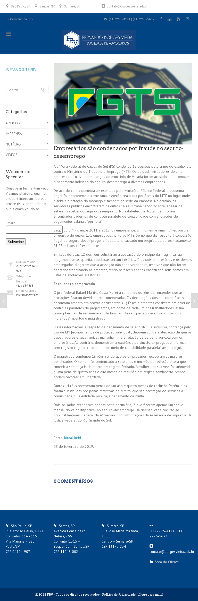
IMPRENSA (14, 133)
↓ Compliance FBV (21, 19)
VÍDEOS (12, 154)
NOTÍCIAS (13, 144)
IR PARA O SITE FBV (21, 69)
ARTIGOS (13, 123)
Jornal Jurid (72, 437)
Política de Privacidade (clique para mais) (132, 594)
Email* (27, 227)
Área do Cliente (167, 562)
